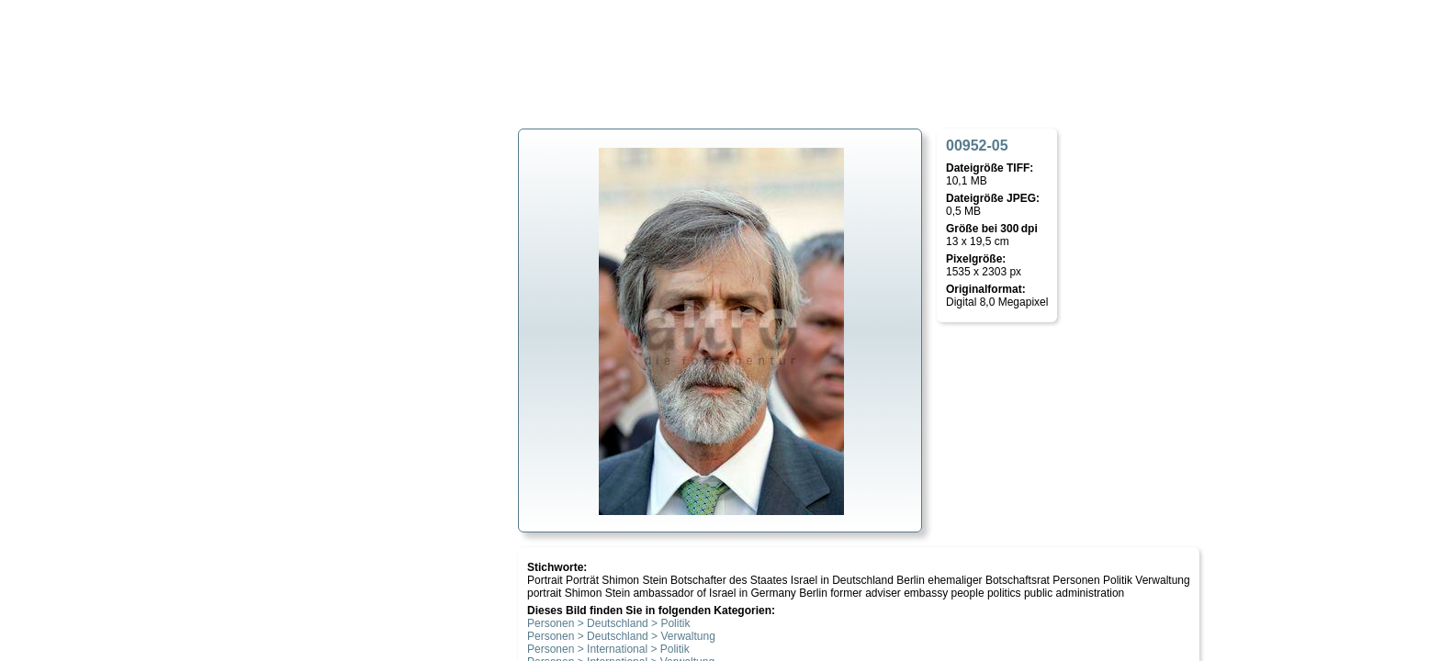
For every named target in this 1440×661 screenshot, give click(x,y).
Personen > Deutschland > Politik (608, 623)
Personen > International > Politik (608, 649)
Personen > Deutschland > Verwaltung (621, 636)
